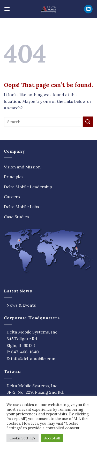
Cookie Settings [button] (22, 438)
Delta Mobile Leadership (28, 186)
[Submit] (88, 122)
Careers (12, 196)
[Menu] (7, 9)
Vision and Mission (22, 166)
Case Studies (16, 216)
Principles (14, 176)
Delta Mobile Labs (21, 206)
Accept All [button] (52, 438)
